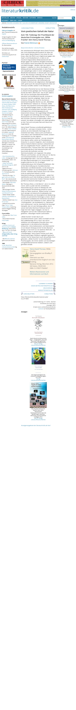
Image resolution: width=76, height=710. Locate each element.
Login (20, 20)
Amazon (66, 91)
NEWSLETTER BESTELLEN (46, 290)
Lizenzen (40, 309)
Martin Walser (8, 104)
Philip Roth (14, 101)
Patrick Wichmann (31, 43)
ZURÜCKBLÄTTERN (27, 28)
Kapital (4, 34)
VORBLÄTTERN (50, 28)
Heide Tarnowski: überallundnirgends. (8, 164)
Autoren (32, 18)
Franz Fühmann (12, 125)
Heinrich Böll (5, 102)
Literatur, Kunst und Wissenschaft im (9, 227)
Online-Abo (5, 56)
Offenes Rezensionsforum (9, 43)
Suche (54, 18)
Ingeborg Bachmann (8, 133)
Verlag (72, 10)
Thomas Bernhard (7, 117)
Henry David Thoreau (38, 249)
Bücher (25, 18)
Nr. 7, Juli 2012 (24, 23)
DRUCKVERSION (49, 288)
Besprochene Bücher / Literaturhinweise (32, 48)
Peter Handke (12, 129)
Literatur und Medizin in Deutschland (9, 197)
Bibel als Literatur (10, 239)
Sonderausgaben (7, 96)
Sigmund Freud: (9, 234)
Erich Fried (5, 122)
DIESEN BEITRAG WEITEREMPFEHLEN (43, 286)
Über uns (13, 20)
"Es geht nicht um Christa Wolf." (8, 177)
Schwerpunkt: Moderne (36, 23)
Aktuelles (5, 18)
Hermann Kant (6, 109)
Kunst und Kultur (51, 23)
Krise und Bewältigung (8, 40)
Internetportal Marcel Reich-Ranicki (8, 138)
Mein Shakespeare (7, 108)
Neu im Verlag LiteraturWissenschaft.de (38, 344)
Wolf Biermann (10, 106)
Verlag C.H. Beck (66, 57)
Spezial (19, 18)
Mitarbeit (5, 20)
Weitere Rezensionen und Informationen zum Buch (39, 273)
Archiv (12, 18)
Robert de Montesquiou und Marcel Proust (9, 192)
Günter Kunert (6, 101)
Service (39, 18)
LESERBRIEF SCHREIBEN (47, 283)
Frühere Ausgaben (13, 23)
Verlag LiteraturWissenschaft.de (38, 379)
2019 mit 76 (5, 174)
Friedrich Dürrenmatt (7, 112)
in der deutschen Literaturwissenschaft (8, 246)
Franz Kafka (5, 220)
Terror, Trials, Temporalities (7, 206)
